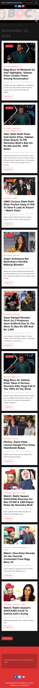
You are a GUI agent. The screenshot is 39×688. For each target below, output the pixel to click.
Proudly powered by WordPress (16, 683)
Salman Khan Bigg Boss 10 (11, 66)
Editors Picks (16, 128)
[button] (19, 2)
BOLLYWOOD (8, 128)
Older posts (7, 638)
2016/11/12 (29, 82)
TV (20, 66)
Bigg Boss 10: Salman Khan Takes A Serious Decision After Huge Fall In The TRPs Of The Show (19, 384)
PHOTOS (15, 438)
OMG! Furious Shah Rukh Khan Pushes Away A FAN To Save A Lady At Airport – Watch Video (19, 206)
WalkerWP (24, 685)
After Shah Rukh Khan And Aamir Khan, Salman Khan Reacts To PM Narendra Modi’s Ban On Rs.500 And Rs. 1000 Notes (18, 141)
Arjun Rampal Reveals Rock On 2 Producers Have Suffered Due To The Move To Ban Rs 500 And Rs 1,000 (19, 323)
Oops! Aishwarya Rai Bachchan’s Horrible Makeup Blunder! (16, 261)
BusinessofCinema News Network (14, 82)
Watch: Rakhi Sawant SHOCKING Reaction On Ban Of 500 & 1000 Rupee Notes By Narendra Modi (19, 500)
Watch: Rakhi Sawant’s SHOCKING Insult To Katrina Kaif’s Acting (17, 610)
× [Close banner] (35, 3)
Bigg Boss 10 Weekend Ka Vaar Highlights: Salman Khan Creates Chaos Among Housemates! (19, 74)
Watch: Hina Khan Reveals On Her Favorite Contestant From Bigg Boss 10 (19, 557)
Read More (8, 96)
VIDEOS (15, 198)
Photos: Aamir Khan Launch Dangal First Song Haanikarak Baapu (19, 445)
